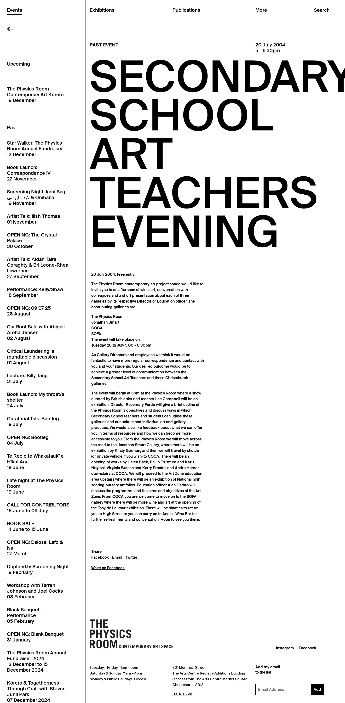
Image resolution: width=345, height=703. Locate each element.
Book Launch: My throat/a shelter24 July (35, 400)
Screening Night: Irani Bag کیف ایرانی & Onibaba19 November (36, 197)
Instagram (285, 648)
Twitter (131, 557)
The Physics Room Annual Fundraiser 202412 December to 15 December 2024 (36, 661)
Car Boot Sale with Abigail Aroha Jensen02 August (36, 332)
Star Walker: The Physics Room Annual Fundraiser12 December (35, 148)
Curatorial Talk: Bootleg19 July (33, 421)
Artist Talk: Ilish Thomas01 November (33, 219)
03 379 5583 (182, 694)
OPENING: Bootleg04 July (28, 440)
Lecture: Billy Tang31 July (27, 378)
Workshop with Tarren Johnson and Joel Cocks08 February (35, 591)
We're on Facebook (108, 568)
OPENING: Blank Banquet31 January (35, 637)
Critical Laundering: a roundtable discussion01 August (32, 357)
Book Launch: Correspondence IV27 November (29, 173)
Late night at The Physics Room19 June (35, 486)
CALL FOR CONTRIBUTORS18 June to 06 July (38, 507)
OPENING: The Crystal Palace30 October (32, 240)
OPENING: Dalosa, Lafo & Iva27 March (35, 548)
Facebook (100, 557)
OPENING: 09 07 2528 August (29, 311)
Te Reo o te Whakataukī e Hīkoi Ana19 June (35, 461)
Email (117, 557)
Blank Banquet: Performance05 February (24, 615)
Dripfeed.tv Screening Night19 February (38, 569)
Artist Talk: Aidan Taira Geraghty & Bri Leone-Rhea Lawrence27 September (37, 267)
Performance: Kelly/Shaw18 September (35, 292)
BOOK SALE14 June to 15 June (27, 526)
